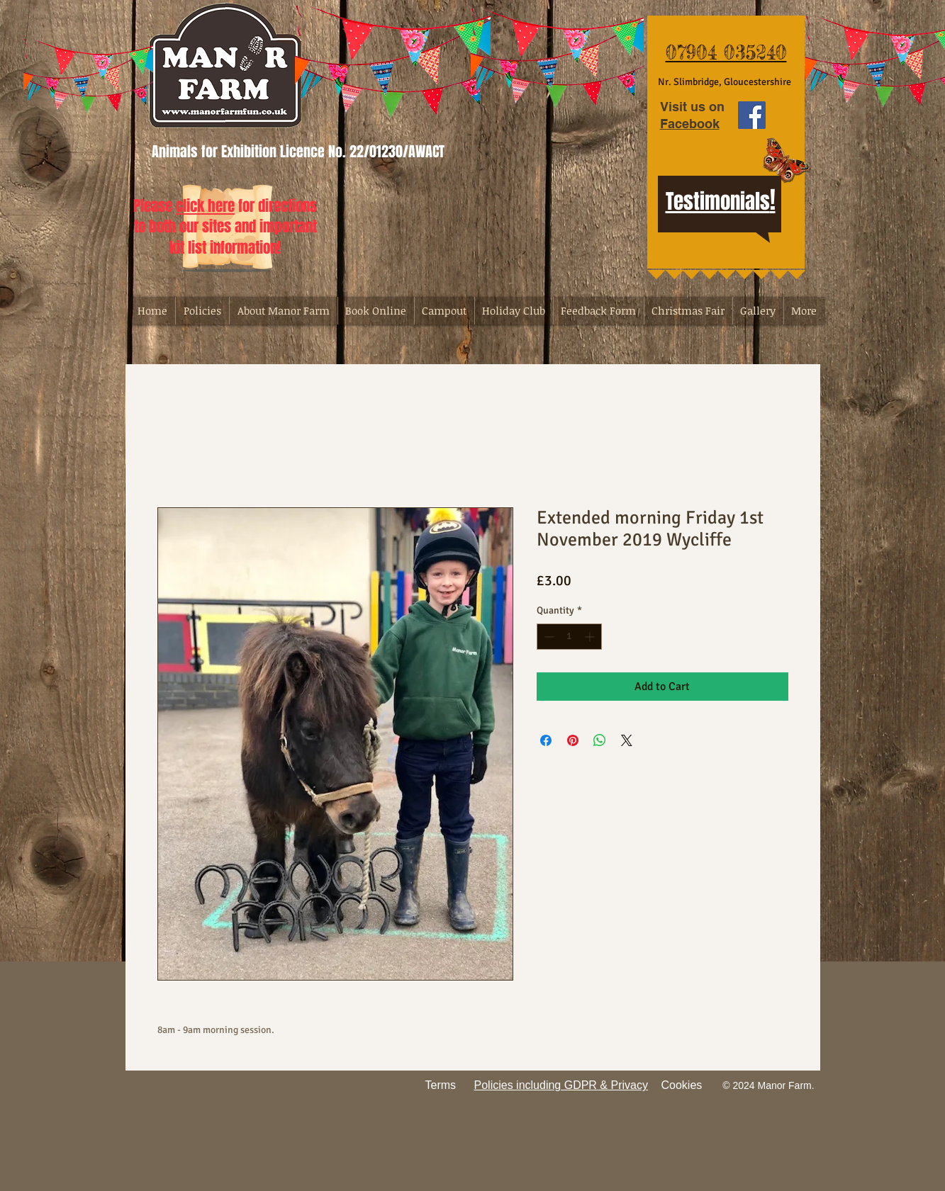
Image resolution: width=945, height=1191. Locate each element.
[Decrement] (548, 636)
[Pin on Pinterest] (572, 740)
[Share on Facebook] (545, 740)
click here (205, 206)
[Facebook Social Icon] (752, 115)
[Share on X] (626, 740)
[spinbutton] (569, 636)
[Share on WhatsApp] (599, 740)
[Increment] (591, 636)
